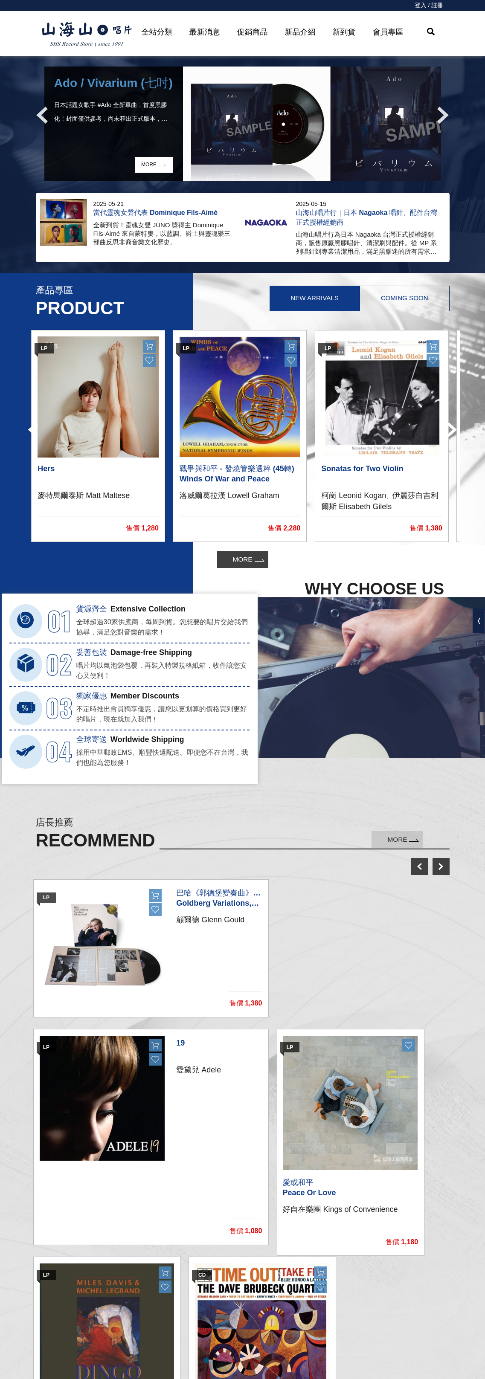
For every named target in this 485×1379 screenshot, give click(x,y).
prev (419, 866)
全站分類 (157, 32)
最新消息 (204, 32)
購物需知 (247, 1324)
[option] (242, 124)
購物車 (244, 1307)
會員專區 (388, 32)
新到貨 (344, 32)
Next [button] (443, 115)
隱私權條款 (251, 1341)
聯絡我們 (247, 1290)
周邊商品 (147, 1341)
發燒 (140, 1307)
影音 (140, 1324)
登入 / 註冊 (428, 5)
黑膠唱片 (147, 1273)
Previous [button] (42, 115)
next (441, 866)
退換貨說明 (251, 1358)
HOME (87, 34)
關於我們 (348, 1273)
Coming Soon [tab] (402, 298)
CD (138, 1290)
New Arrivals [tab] (308, 298)
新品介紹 (300, 32)
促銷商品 (252, 32)
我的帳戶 (247, 1273)
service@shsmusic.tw (382, 1308)
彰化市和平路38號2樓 (371, 1290)
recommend (156, 1358)
